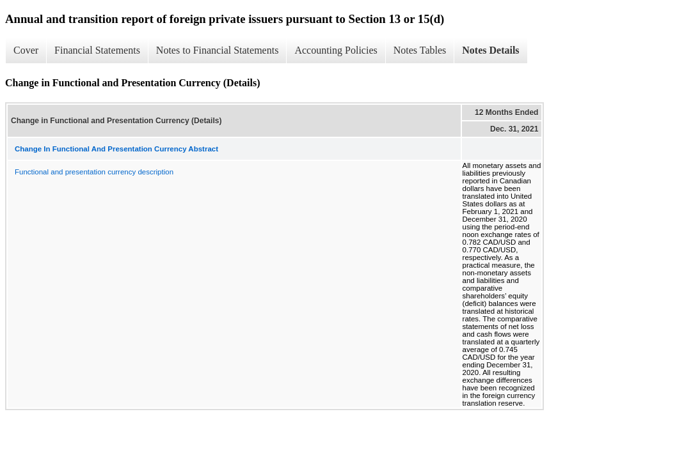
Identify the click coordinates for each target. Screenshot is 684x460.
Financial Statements (97, 50)
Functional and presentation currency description (94, 172)
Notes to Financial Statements (217, 50)
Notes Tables (420, 50)
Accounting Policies (335, 50)
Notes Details (490, 50)
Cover (25, 50)
